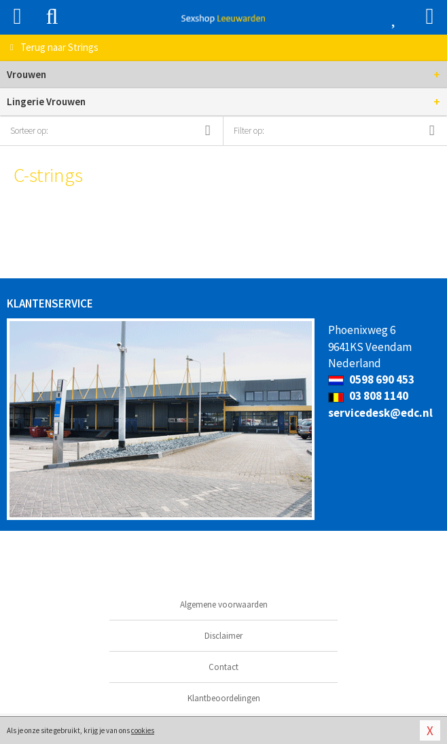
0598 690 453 (371, 379)
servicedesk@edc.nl (380, 412)
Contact (223, 667)
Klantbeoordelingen (223, 698)
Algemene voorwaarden (224, 604)
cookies (142, 730)
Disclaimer (223, 635)
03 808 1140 (368, 395)
